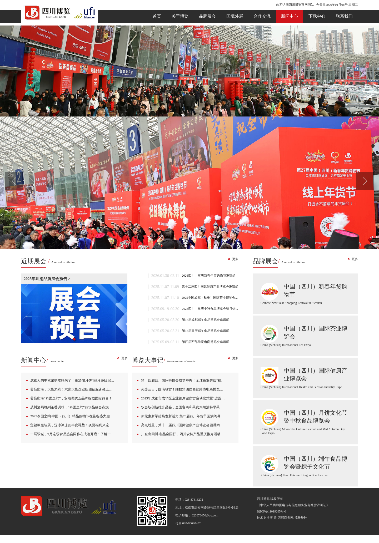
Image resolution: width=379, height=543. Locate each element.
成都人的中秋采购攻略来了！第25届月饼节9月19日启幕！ (74, 380)
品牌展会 (207, 16)
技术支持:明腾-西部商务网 (275, 518)
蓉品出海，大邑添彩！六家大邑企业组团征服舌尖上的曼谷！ (76, 389)
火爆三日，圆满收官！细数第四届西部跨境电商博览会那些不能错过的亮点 (187, 389)
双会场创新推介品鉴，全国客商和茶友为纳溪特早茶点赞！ (185, 407)
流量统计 (301, 518)
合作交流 (262, 16)
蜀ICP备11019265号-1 (271, 511)
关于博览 (180, 16)
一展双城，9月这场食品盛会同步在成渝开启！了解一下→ (74, 434)
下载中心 (316, 16)
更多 (235, 259)
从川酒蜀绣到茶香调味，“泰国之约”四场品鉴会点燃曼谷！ (74, 407)
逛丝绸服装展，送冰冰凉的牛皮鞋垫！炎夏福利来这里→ (73, 425)
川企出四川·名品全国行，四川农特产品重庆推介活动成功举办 (187, 434)
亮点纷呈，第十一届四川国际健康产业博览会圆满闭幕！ (184, 425)
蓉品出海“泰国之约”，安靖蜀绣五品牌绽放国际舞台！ (71, 398)
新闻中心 (289, 16)
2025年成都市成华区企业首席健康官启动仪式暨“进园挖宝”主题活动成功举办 (187, 398)
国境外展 (234, 16)
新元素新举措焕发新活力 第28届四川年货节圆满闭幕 (181, 416)
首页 (157, 16)
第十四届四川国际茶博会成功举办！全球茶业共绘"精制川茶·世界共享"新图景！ (187, 380)
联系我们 (344, 16)
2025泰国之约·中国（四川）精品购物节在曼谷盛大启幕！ (73, 416)
